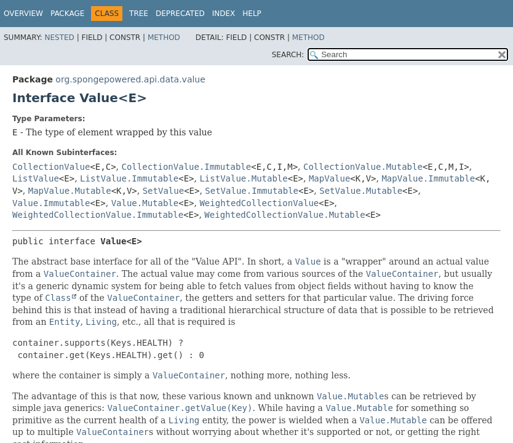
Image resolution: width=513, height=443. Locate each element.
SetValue (163, 191)
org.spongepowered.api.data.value (130, 79)
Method (164, 37)
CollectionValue (51, 167)
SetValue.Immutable (251, 191)
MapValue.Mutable (69, 191)
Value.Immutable (51, 203)
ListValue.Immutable (129, 178)
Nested (59, 37)
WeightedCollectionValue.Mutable (284, 215)
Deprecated (180, 13)
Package (67, 13)
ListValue (35, 178)
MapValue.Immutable (428, 178)
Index (224, 13)
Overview (23, 13)
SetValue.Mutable (360, 191)
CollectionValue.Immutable (187, 167)
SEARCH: (288, 54)
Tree (138, 13)
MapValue (329, 178)
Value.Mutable (145, 203)
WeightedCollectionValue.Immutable (97, 215)
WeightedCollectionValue (259, 203)
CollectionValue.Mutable (363, 167)
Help (251, 13)
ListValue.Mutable (243, 178)
